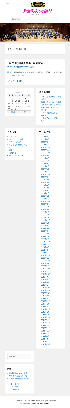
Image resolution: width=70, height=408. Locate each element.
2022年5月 (45, 231)
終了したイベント (16, 155)
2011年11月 (45, 331)
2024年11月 (45, 172)
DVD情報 (15, 389)
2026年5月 (45, 137)
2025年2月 (45, 164)
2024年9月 (45, 177)
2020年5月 (45, 263)
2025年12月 (45, 147)
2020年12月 (45, 255)
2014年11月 (45, 320)
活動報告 (12, 153)
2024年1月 (45, 193)
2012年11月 (45, 328)
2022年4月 (45, 234)
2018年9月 (45, 296)
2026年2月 (45, 142)
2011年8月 (45, 336)
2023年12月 (45, 196)
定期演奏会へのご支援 (18, 373)
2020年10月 (45, 261)
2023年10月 (45, 201)
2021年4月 (45, 250)
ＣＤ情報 (15, 387)
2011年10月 (45, 333)
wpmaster (25, 67)
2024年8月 (45, 180)
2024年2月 (45, 191)
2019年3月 (45, 282)
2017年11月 (45, 301)
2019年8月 (45, 280)
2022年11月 (45, 220)
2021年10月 (45, 244)
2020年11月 (45, 258)
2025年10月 (45, 153)
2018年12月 (45, 288)
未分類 (19, 81)
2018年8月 (45, 298)
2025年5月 (45, 161)
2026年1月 (45, 145)
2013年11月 (45, 323)
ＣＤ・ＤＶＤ (14, 384)
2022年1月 (45, 239)
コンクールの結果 (16, 139)
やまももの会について (18, 376)
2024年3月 (45, 188)
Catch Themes (44, 404)
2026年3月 (45, 139)
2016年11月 (45, 309)
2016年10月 (45, 312)
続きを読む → (18, 75)
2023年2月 (45, 212)
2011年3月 (45, 339)
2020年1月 (45, 266)
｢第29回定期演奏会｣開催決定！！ (28, 63)
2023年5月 (45, 207)
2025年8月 (45, 158)
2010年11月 (45, 342)
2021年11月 (45, 242)
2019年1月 (45, 285)
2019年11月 (45, 271)
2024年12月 (45, 169)
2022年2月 (45, 236)
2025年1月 (45, 166)
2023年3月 (45, 209)
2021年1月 (45, 253)
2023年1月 (45, 215)
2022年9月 (45, 226)
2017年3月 (45, 306)
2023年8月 (45, 204)
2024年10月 (45, 174)
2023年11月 (45, 199)
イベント (12, 137)
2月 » (26, 112)
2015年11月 (45, 317)
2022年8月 (45, 228)
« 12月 (12, 112)
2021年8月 (45, 247)
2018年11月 (45, 290)
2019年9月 (45, 277)
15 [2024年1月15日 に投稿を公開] (9, 104)
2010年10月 (45, 344)
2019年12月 (45, 269)
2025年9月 (45, 155)
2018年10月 (45, 293)
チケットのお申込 (16, 142)
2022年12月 (45, 218)
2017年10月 (45, 304)
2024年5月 (45, 182)
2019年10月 (45, 274)
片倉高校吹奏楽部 (37, 11)
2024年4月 (45, 185)
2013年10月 (45, 325)
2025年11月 (45, 150)
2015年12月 (45, 315)
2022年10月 (45, 223)
